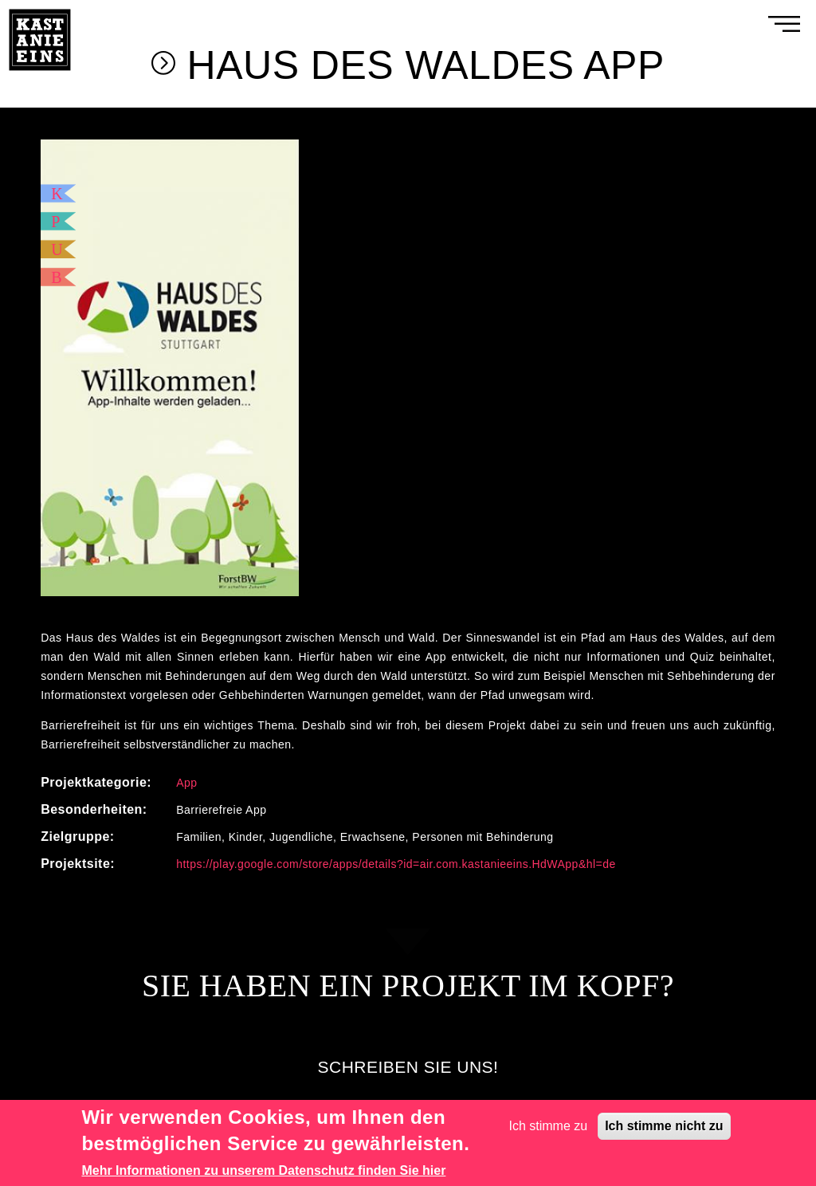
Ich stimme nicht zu (664, 1126)
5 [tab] (456, 599)
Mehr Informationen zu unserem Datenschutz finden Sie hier (263, 1170)
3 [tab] (424, 599)
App (186, 782)
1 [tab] (392, 599)
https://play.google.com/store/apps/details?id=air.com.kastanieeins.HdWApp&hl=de (396, 864)
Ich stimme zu (548, 1126)
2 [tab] (408, 599)
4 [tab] (440, 599)
